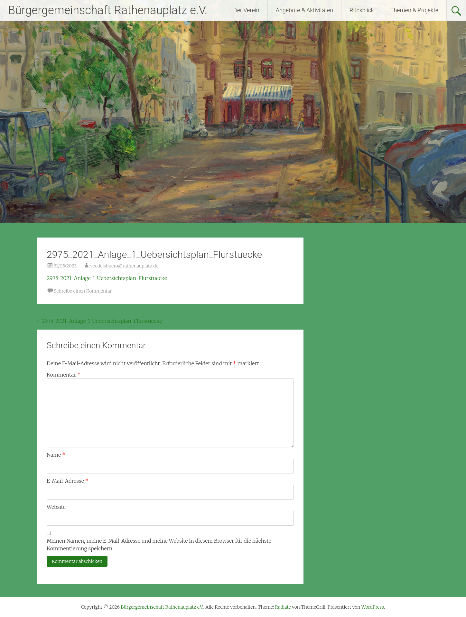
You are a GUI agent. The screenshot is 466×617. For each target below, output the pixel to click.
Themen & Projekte (414, 10)
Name (56, 455)
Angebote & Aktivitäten (304, 10)
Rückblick (362, 10)
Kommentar (63, 374)
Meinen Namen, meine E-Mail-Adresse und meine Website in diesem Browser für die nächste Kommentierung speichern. (159, 545)
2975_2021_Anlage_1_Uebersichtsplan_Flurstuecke (107, 278)
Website (56, 507)
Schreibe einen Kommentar (83, 291)
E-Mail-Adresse (68, 481)
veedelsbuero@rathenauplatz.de (124, 266)
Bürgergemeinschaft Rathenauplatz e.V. (107, 10)
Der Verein (246, 10)
